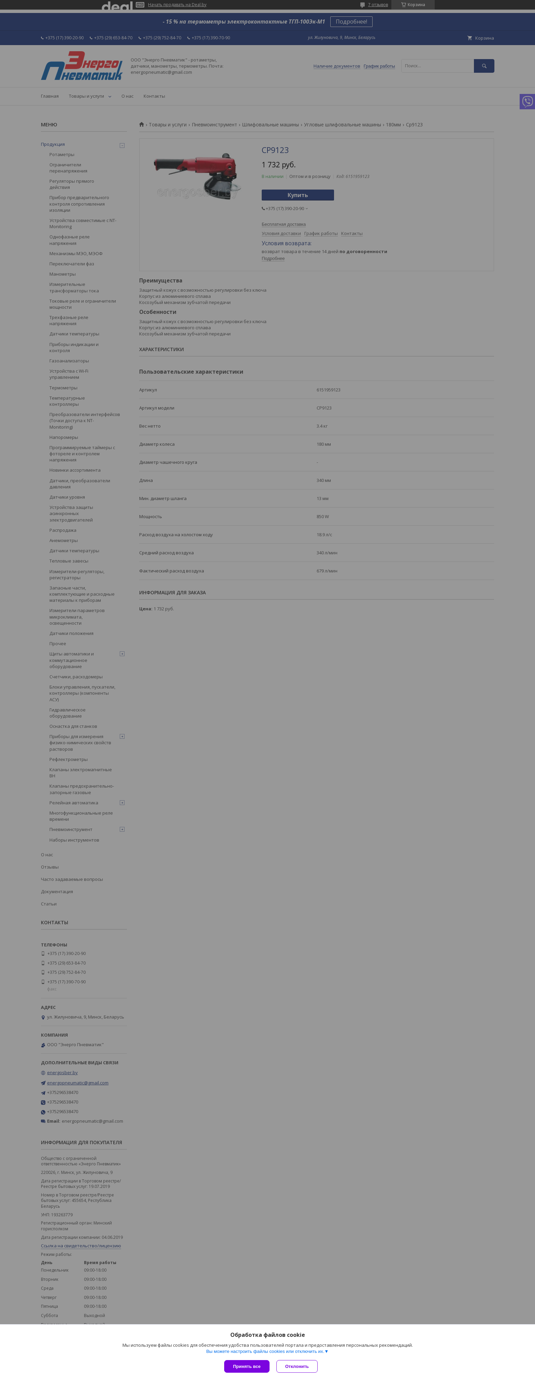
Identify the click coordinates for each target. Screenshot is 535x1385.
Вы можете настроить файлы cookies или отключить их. (265, 1351)
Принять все (247, 1366)
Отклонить (297, 1366)
